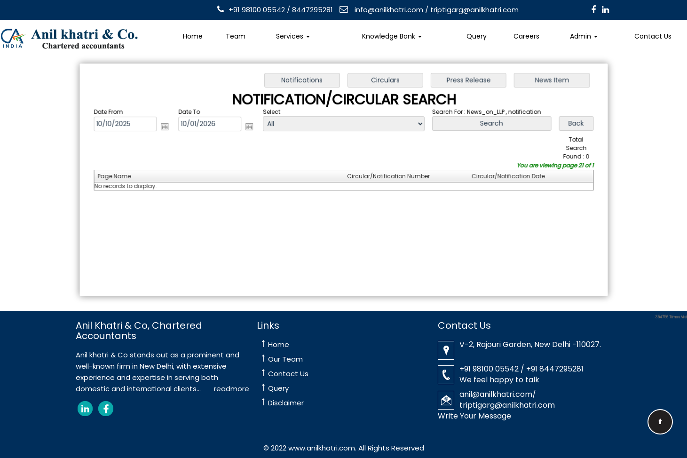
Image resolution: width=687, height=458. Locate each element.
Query (476, 36)
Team (235, 36)
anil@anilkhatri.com (495, 394)
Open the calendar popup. (168, 127)
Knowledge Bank (392, 36)
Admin (584, 36)
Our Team (285, 359)
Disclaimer (286, 403)
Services (293, 36)
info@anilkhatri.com (388, 10)
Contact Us (288, 374)
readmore (231, 389)
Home (193, 36)
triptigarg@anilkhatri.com (474, 10)
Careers (526, 36)
